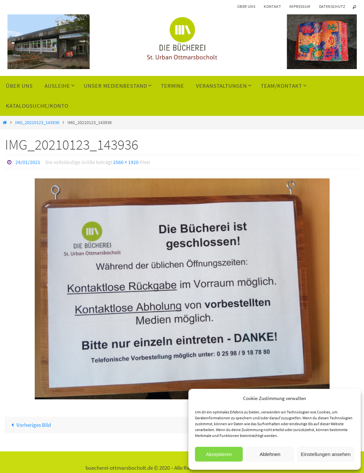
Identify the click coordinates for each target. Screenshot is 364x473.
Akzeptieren (219, 454)
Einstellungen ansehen (326, 454)
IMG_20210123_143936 (37, 122)
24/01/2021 (27, 162)
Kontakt (272, 6)
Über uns (246, 6)
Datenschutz (332, 6)
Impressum (300, 6)
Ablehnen (269, 454)
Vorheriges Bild (30, 424)
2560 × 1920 (126, 162)
